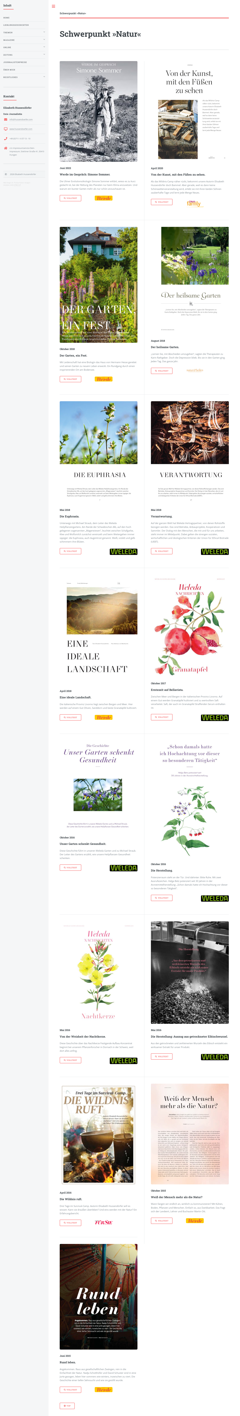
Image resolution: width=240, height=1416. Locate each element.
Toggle (54, 6)
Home (6, 18)
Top (69, 1406)
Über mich (9, 70)
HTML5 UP (17, 185)
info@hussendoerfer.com (21, 119)
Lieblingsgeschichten (16, 25)
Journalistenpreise (15, 62)
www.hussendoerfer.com (20, 129)
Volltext (72, 198)
